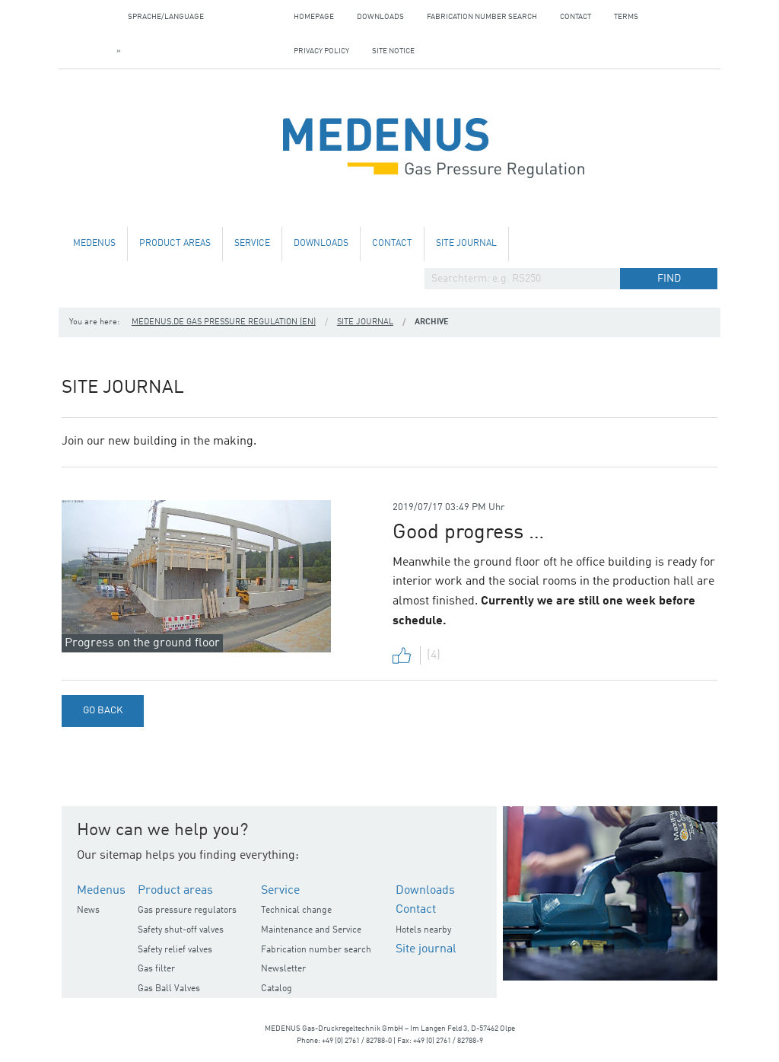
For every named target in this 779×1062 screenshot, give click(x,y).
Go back (102, 711)
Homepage (314, 17)
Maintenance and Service (311, 930)
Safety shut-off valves (181, 930)
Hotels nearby (423, 930)
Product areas (175, 243)
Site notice (393, 51)
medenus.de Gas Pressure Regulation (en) (224, 322)
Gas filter (156, 969)
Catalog (276, 988)
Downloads (380, 17)
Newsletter (283, 969)
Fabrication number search (482, 17)
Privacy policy (321, 51)
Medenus (94, 243)
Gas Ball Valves (169, 988)
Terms (626, 17)
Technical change (296, 910)
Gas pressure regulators (187, 910)
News (88, 910)
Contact (575, 17)
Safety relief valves (175, 950)
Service (252, 243)
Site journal (466, 243)
